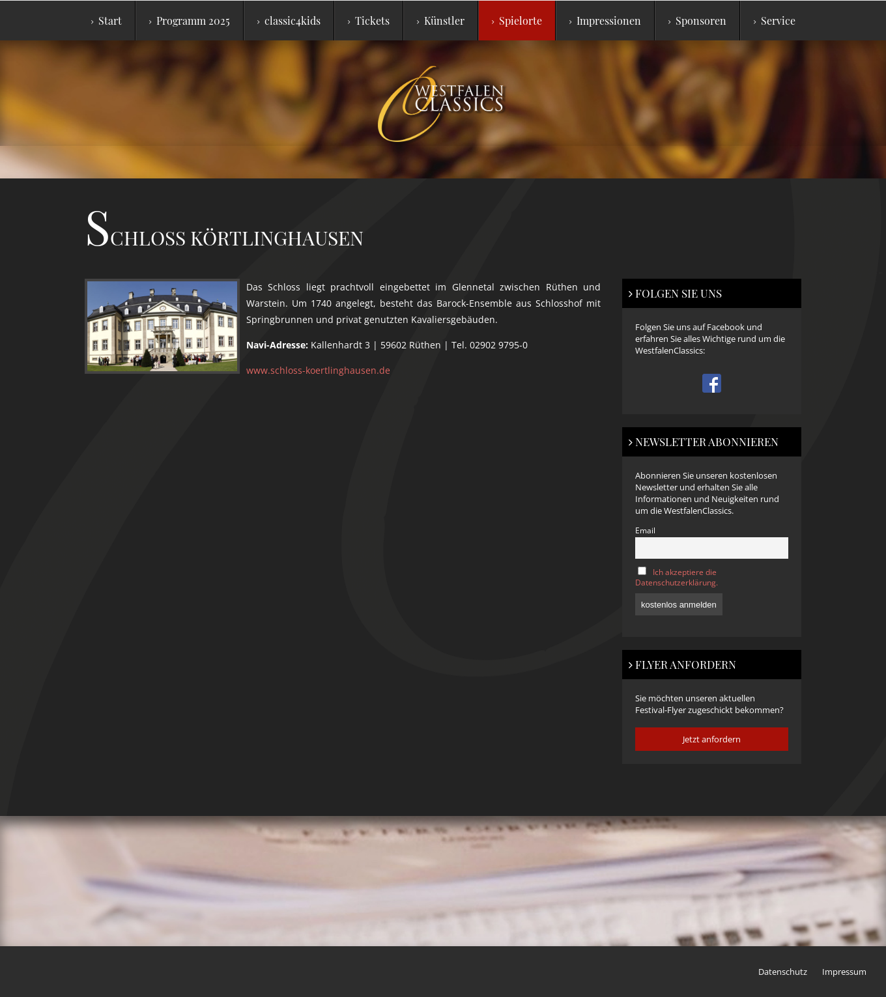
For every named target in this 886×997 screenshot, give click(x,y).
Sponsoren (697, 20)
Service (774, 20)
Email (645, 530)
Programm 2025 (189, 20)
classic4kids (289, 20)
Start (106, 20)
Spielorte (517, 20)
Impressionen (605, 20)
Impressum (844, 971)
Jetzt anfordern (712, 739)
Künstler (440, 20)
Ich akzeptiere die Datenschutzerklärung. (676, 577)
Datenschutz (782, 971)
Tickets (369, 20)
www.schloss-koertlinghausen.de (318, 370)
